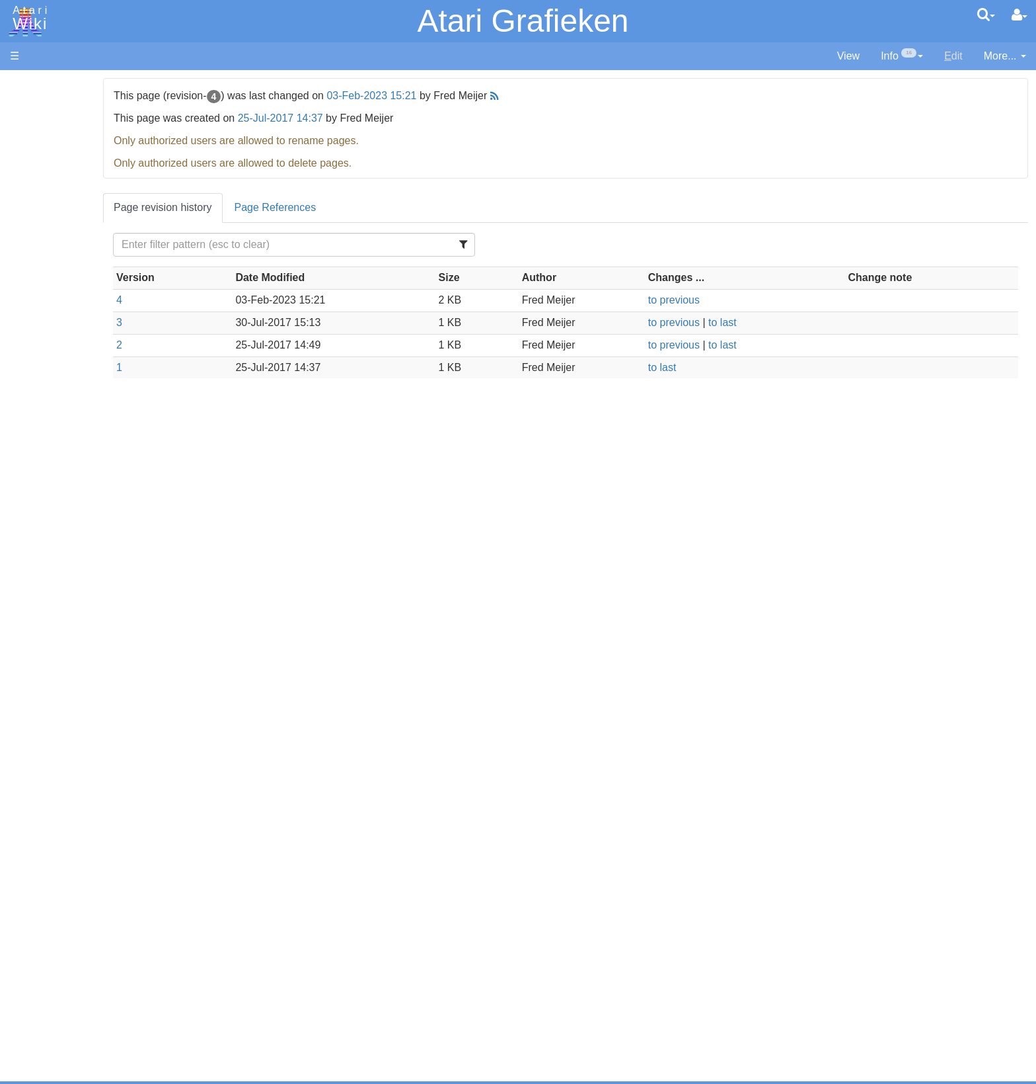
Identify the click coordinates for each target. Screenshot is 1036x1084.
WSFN (51, 550)
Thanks (27, 944)
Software (31, 130)
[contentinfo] (902, 56)
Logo (48, 444)
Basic (49, 354)
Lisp (46, 429)
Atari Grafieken (522, 20)
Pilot (46, 490)
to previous (727, 300)
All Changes (38, 241)
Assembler (61, 339)
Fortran (53, 399)
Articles (27, 85)
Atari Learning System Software (84, 749)
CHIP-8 (53, 565)
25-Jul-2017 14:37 (409, 118)
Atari (28, 18)
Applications (38, 152)
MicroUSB (33, 219)
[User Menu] (1019, 15)
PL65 (48, 505)
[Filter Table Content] (397, 245)
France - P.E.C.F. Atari (88, 847)
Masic (50, 460)
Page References (404, 207)
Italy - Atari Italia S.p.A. (89, 876)
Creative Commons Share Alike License (103, 1020)
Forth (48, 384)
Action (50, 323)
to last (776, 322)
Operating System (78, 602)
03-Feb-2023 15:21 (501, 95)
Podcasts (32, 809)
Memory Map (40, 174)
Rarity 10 (31, 960)
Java (47, 414)
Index (23, 286)
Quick (49, 520)
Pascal (52, 475)
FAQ (20, 264)
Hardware (33, 107)
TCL (46, 535)
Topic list (30, 196)
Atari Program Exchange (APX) (83, 727)
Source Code (67, 618)
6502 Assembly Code (86, 633)
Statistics (31, 974)
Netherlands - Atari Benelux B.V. (111, 891)
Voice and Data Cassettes (70, 704)
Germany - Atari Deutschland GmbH (120, 861)
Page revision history (292, 207)
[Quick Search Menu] (986, 14)
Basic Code (63, 648)
